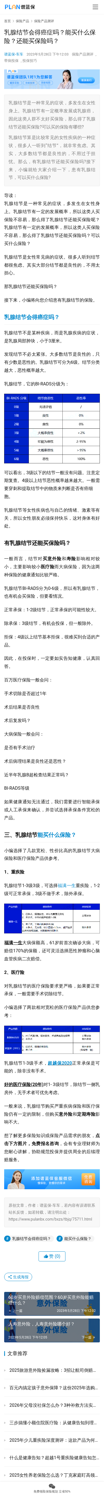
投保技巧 (29, 61)
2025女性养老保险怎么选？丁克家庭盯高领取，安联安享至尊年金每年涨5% (54, 1475)
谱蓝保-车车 (13, 54)
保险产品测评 (82, 54)
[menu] (95, 7)
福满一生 (67, 885)
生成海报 (18, 1277)
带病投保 (11, 61)
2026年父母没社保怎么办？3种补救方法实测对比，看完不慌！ (54, 1405)
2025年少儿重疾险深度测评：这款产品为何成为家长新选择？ (54, 1440)
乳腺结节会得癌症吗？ (32, 317)
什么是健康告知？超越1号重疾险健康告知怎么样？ (54, 1457)
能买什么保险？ (56, 835)
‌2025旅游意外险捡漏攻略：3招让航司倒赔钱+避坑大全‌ (54, 1370)
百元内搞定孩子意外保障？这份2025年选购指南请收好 (54, 1387)
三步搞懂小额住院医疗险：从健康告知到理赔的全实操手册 (54, 1422)
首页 (7, 21)
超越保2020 (60, 1063)
